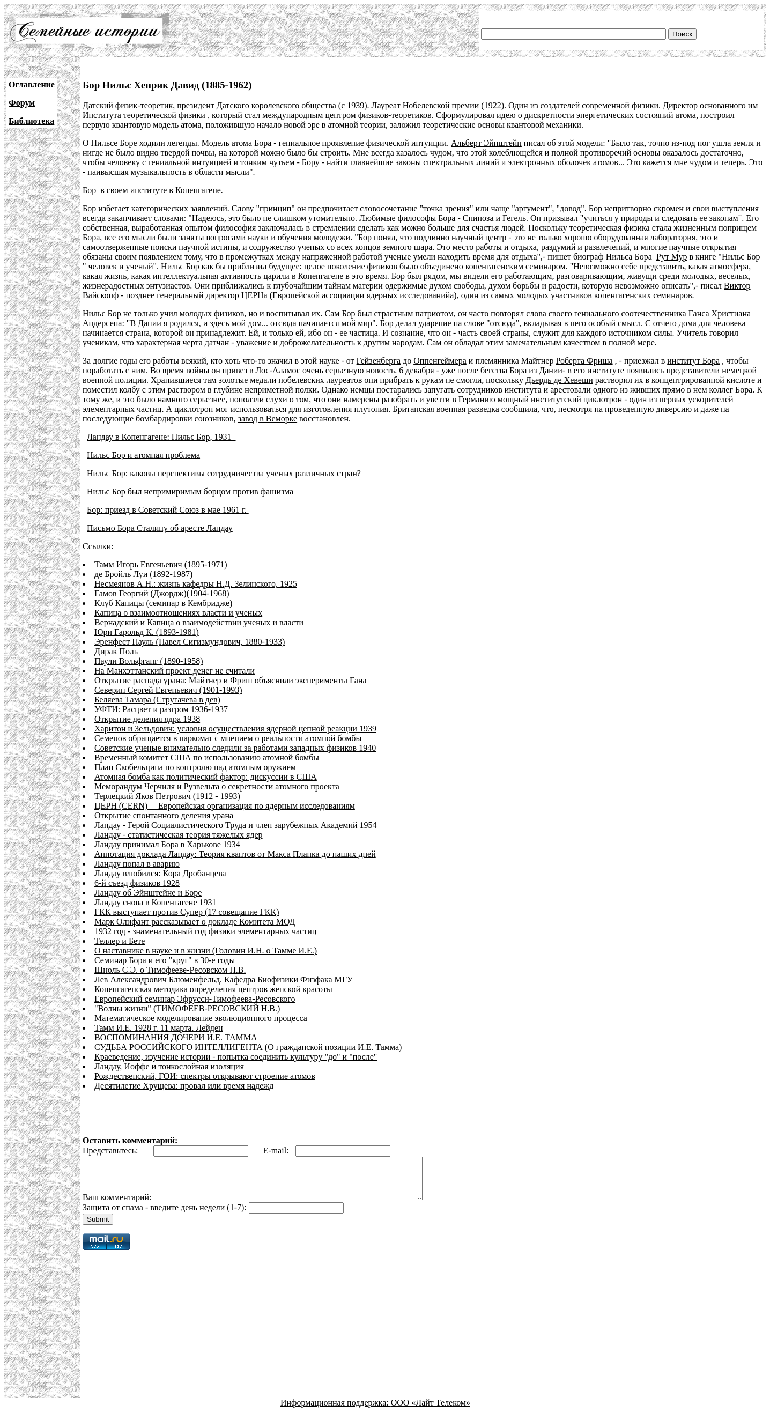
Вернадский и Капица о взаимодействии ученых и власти (198, 622)
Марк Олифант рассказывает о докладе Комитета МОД (194, 921)
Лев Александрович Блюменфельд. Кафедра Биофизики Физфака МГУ (223, 979)
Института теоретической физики (144, 115)
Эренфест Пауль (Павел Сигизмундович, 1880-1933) (189, 641)
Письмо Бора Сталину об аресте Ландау (160, 527)
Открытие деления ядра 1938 (147, 718)
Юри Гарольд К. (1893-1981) (146, 632)
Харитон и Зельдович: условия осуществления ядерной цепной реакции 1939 (235, 728)
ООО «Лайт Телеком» (430, 1410)
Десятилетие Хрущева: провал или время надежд (184, 1085)
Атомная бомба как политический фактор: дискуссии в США (205, 776)
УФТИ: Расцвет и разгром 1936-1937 (161, 709)
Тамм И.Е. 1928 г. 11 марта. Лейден (158, 1027)
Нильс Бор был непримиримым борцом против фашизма (190, 491)
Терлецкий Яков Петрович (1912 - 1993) (167, 796)
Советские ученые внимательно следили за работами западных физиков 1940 (235, 747)
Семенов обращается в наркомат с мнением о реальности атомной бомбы (227, 738)
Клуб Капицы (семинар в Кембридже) (163, 603)
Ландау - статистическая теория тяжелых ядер (178, 834)
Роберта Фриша (584, 360)
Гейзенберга (379, 360)
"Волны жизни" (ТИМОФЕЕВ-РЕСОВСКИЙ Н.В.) (187, 1008)
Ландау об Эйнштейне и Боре (148, 892)
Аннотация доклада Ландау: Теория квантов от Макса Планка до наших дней (235, 854)
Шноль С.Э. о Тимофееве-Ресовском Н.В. (170, 969)
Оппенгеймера (440, 360)
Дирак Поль (116, 651)
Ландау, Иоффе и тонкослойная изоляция (169, 1066)
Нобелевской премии (441, 105)
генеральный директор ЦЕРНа (212, 295)
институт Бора (693, 360)
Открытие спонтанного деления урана (163, 815)
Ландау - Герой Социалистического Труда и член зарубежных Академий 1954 (235, 825)
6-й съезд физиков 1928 (137, 883)
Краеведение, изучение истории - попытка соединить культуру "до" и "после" (235, 1056)
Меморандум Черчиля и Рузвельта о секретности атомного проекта (216, 786)
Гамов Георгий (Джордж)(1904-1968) (161, 593)
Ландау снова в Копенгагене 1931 (155, 902)
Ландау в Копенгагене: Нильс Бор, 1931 (161, 436)
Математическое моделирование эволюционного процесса (200, 1018)
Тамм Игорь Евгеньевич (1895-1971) (160, 564)
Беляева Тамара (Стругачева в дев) (157, 699)
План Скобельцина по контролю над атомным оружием (195, 767)
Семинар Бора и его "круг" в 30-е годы (164, 960)
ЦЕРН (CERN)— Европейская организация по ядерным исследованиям (224, 805)
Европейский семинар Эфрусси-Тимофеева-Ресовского (194, 998)
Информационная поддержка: (335, 1410)
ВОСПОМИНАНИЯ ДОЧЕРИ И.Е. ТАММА (175, 1037)
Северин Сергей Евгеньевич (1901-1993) (168, 689)
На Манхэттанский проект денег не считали (174, 670)
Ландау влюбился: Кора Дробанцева (160, 873)
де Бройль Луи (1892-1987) (143, 574)
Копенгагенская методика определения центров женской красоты (213, 989)
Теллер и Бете (119, 940)
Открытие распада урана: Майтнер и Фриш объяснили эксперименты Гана (230, 680)
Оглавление (32, 84)
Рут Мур (671, 256)
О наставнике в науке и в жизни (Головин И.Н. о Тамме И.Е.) (205, 950)
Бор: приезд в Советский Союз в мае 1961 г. (168, 509)
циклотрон (602, 399)
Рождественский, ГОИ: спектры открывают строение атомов (204, 1076)
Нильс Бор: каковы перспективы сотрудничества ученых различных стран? (224, 473)
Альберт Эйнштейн (486, 142)
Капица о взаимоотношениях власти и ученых (178, 612)
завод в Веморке (267, 418)
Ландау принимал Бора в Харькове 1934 (167, 844)
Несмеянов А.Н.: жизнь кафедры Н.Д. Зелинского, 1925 (195, 583)
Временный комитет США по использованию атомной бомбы (206, 757)
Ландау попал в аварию (137, 863)
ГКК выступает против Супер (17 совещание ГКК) (186, 911)
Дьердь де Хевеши (559, 379)
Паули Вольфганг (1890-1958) (148, 660)
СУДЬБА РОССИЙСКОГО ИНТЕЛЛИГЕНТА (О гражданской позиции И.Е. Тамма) (248, 1047)
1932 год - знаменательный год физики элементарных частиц (205, 931)
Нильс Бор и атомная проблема (143, 455)
